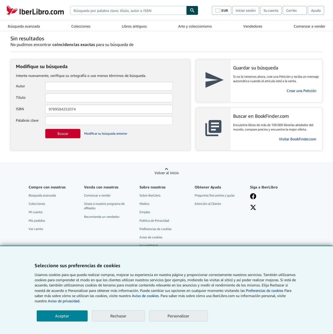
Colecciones (80, 26)
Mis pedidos (37, 220)
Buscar (62, 133)
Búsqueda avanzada (24, 26)
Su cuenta (271, 10)
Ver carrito (36, 229)
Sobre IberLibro (150, 195)
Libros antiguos (134, 26)
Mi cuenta (35, 212)
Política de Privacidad (154, 220)
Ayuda (316, 10)
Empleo (144, 212)
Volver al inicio (167, 173)
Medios (144, 204)
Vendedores (252, 26)
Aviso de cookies (150, 237)
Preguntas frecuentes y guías (214, 195)
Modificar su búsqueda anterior (105, 133)
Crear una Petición (301, 90)
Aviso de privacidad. (64, 301)
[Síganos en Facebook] (253, 197)
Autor (20, 86)
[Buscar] (192, 10)
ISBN (20, 109)
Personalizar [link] (178, 315)
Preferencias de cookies (264, 290)
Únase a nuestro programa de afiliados (104, 206)
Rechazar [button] (118, 315)
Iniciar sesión (246, 10)
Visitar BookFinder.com (297, 139)
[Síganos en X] (253, 208)
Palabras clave (27, 120)
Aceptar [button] (62, 315)
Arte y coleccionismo (195, 26)
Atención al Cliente (208, 204)
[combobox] (128, 10)
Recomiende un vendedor (101, 217)
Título (20, 97)
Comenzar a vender (309, 26)
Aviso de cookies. (145, 295)
